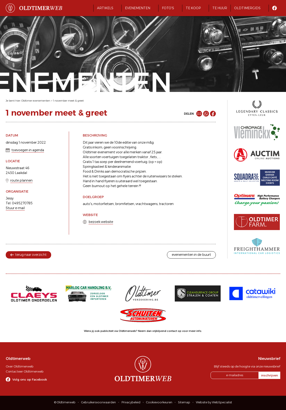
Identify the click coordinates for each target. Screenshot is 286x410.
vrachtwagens (147, 204)
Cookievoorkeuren (159, 402)
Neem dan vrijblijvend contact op (159, 331)
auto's (87, 204)
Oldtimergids (247, 8)
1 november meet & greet (68, 100)
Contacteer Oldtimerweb (24, 371)
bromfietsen (124, 204)
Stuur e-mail (15, 208)
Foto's (168, 8)
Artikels (105, 8)
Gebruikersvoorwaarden (98, 402)
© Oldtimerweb (64, 402)
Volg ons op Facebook (29, 379)
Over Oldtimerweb (19, 366)
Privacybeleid (131, 402)
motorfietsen (104, 204)
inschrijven (269, 375)
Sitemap (184, 402)
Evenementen (137, 8)
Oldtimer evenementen (35, 100)
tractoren (166, 204)
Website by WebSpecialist (214, 402)
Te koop (193, 8)
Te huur (219, 8)
